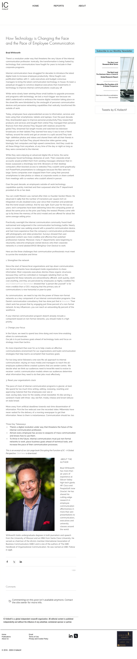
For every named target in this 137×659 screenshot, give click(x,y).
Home (4, 634)
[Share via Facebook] (7, 561)
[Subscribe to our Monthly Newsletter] (114, 51)
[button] (88, 5)
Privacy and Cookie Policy (39, 639)
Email (31, 634)
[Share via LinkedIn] (20, 561)
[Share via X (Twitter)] (14, 561)
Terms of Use (34, 637)
